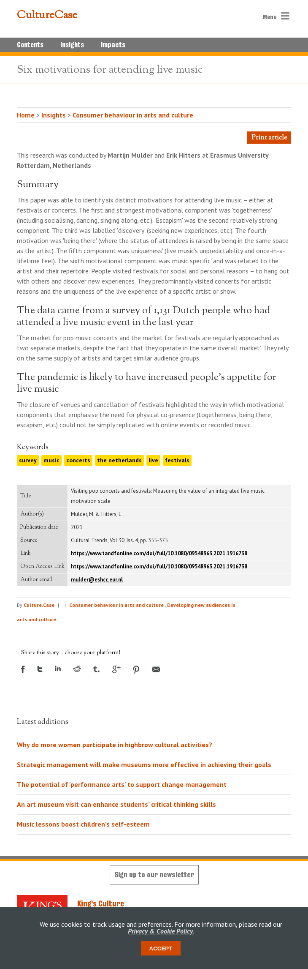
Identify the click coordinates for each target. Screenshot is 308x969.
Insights (72, 45)
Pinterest (136, 670)
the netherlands (119, 460)
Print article (269, 138)
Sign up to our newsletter (154, 874)
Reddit (77, 669)
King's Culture (100, 903)
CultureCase (47, 16)
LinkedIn (58, 668)
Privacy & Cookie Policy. (161, 931)
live (153, 460)
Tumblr (96, 669)
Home (26, 115)
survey (28, 460)
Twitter (40, 669)
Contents (30, 45)
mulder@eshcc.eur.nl (97, 579)
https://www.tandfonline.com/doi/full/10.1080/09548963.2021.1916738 (159, 553)
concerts (78, 460)
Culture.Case (39, 605)
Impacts (113, 45)
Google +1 (116, 669)
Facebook (23, 669)
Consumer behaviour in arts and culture (133, 115)
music (51, 460)
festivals (177, 460)
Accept (161, 948)
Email (156, 669)
